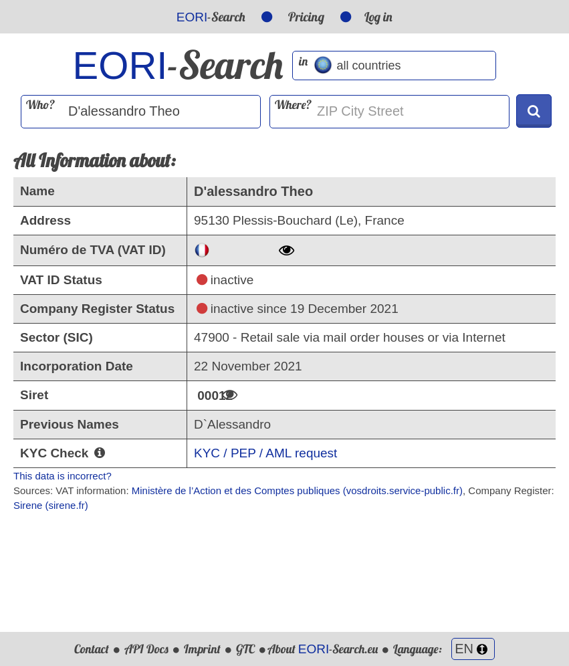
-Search (211, 17)
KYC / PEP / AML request (265, 453)
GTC (245, 649)
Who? (40, 104)
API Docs (146, 649)
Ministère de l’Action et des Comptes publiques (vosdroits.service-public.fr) (297, 490)
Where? (293, 104)
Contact (91, 649)
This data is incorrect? (62, 475)
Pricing (306, 17)
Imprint (202, 649)
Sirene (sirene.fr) (50, 505)
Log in (378, 17)
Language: (444, 649)
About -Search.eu (322, 649)
